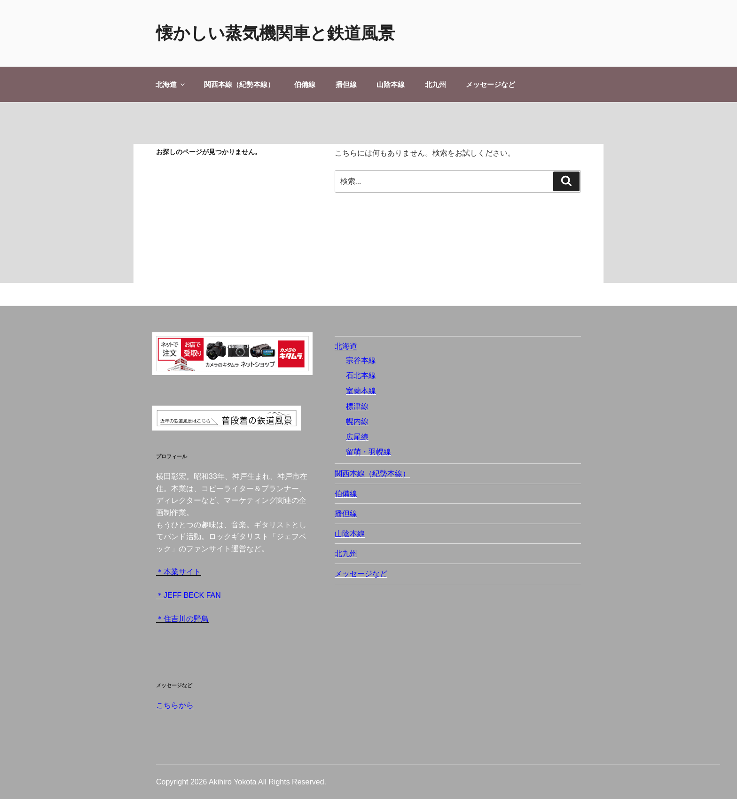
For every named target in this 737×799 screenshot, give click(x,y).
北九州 (435, 84)
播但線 (346, 84)
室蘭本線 (361, 391)
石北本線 (361, 375)
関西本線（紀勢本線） (239, 84)
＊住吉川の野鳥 (182, 619)
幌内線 (357, 421)
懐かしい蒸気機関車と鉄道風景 (275, 33)
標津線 (357, 406)
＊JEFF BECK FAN (188, 595)
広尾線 (357, 437)
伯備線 (304, 84)
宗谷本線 (361, 360)
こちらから (175, 705)
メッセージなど (490, 84)
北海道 (171, 84)
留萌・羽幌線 (368, 452)
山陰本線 (390, 84)
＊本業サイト (178, 572)
